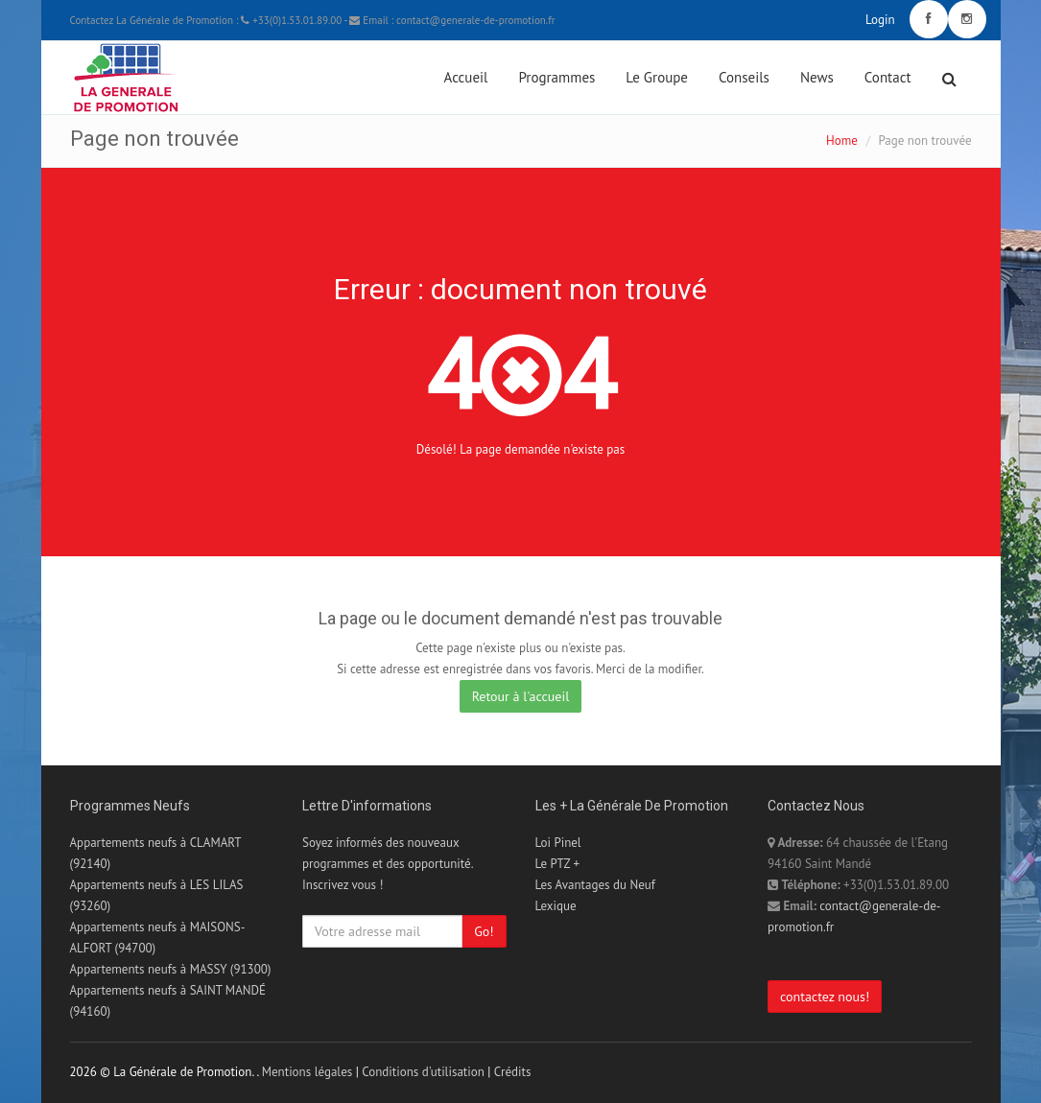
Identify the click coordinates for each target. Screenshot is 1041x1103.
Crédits (513, 1072)
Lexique (556, 906)
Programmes (556, 77)
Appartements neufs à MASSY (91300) (171, 969)
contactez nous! (824, 996)
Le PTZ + (557, 864)
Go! (483, 931)
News (817, 77)
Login (880, 20)
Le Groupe (657, 77)
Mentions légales (307, 1072)
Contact (887, 77)
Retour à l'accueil (521, 696)
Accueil (466, 77)
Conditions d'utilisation (423, 1072)
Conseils (744, 77)
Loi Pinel (558, 842)
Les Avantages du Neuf (595, 885)
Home (842, 140)
